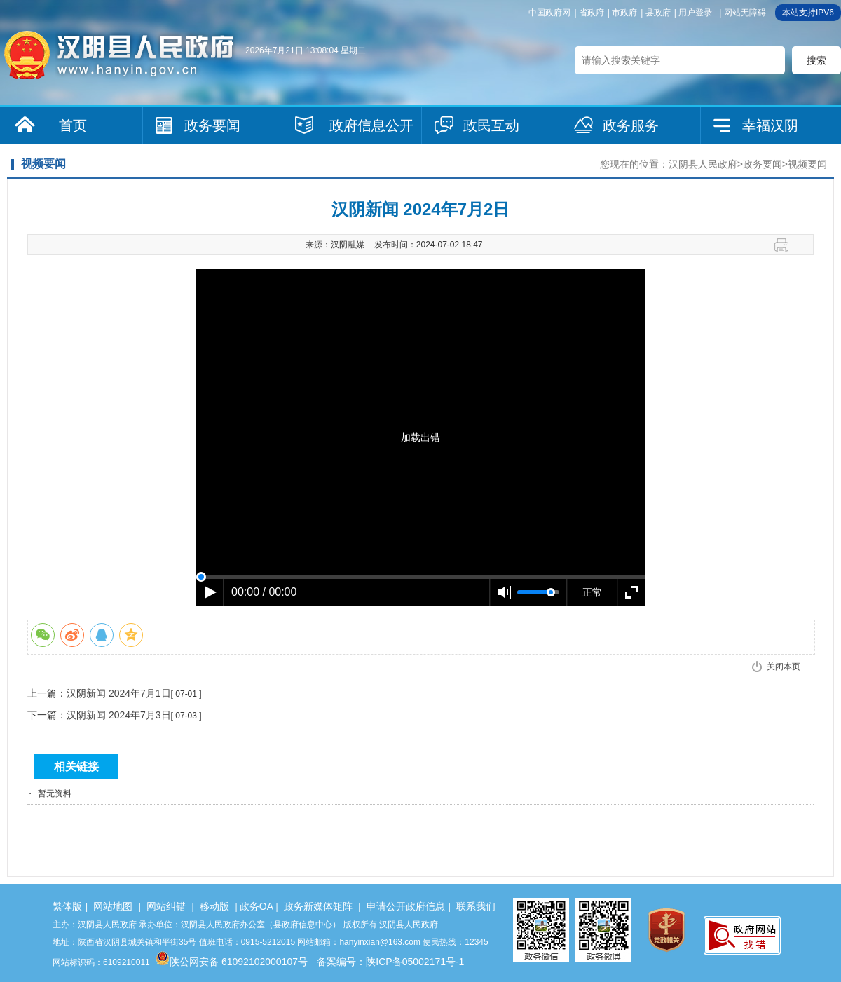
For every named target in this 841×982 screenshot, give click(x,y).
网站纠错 (166, 906)
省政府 (591, 13)
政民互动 (491, 125)
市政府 (624, 13)
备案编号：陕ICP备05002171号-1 (390, 961)
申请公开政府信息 (406, 906)
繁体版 (67, 906)
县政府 (658, 13)
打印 (786, 245)
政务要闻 (212, 125)
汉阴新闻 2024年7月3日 (119, 715)
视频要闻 (807, 164)
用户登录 (695, 13)
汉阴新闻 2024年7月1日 (119, 693)
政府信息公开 (371, 125)
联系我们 (475, 906)
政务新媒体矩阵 (318, 906)
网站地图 (112, 906)
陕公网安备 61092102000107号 (232, 961)
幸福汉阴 (770, 125)
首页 (73, 125)
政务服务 (631, 125)
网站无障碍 (745, 13)
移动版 (214, 906)
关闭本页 (783, 666)
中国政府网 (549, 13)
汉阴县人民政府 (703, 164)
